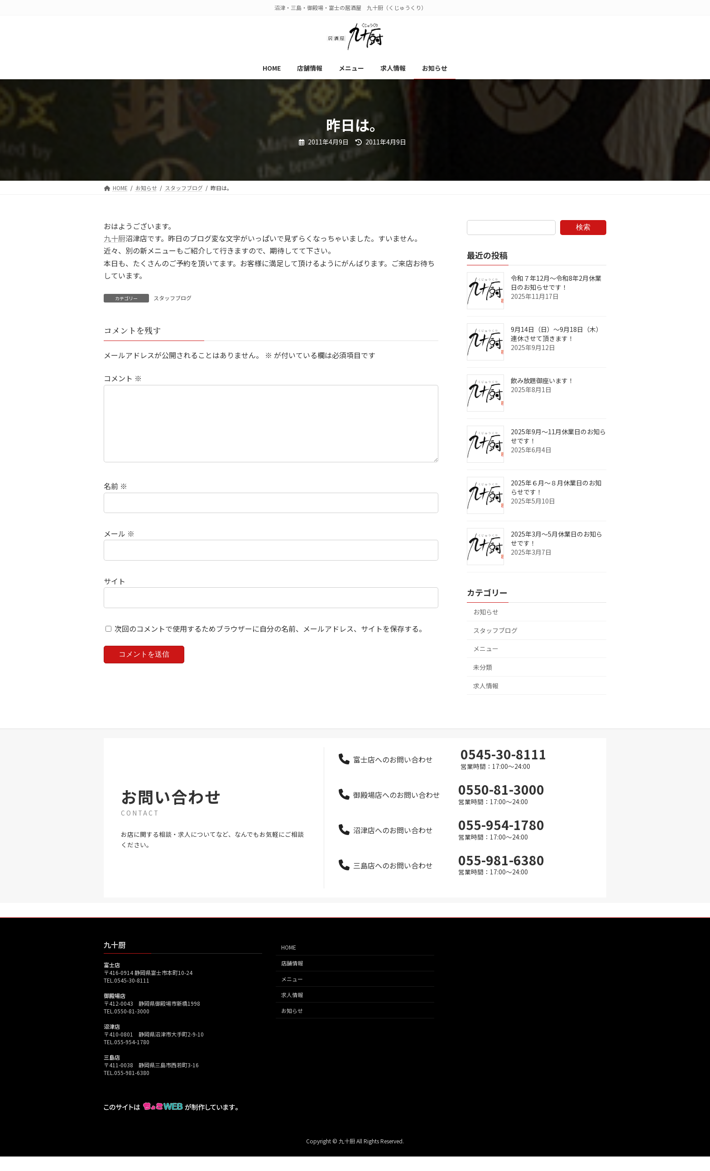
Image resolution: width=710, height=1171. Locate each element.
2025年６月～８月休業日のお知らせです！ (556, 487)
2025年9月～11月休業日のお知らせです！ (558, 436)
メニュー (486, 648)
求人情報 (486, 685)
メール (119, 547)
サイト (114, 595)
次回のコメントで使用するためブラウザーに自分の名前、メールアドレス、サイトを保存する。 (270, 643)
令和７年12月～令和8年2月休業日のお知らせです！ (556, 283)
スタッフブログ (173, 298)
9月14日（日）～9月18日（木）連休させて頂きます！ (556, 334)
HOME (288, 961)
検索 (583, 227)
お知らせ (486, 611)
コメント (123, 378)
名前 (115, 500)
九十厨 (114, 238)
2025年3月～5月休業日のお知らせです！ (556, 538)
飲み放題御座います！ (542, 380)
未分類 (482, 667)
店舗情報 (292, 977)
